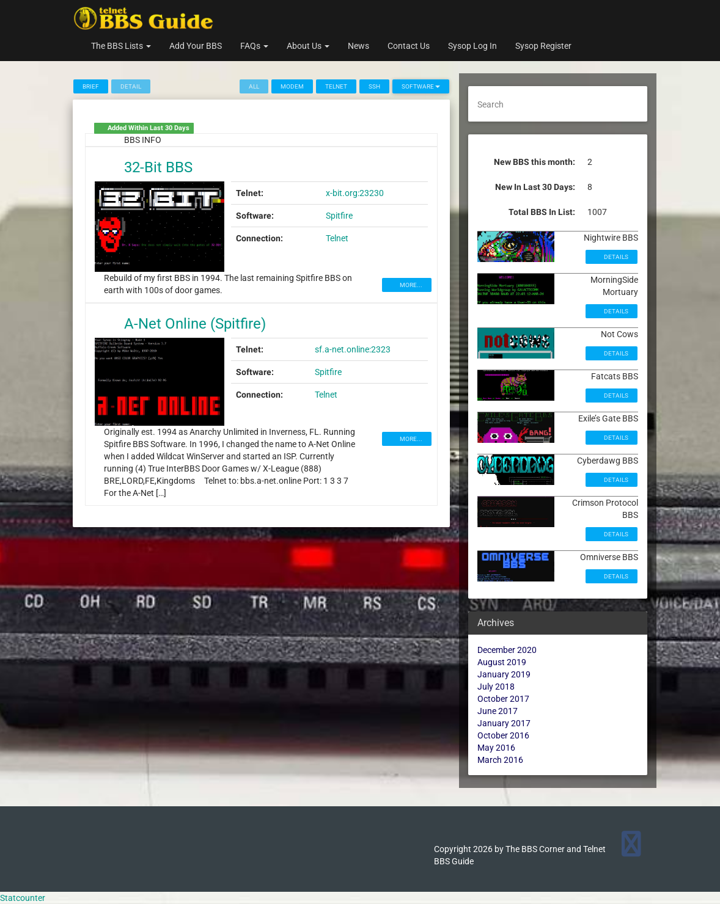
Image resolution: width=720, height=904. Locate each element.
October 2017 (503, 699)
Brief (91, 86)
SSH (374, 86)
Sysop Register (543, 46)
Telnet (336, 86)
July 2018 (496, 686)
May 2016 (496, 748)
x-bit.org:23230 (355, 193)
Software (421, 86)
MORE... (410, 285)
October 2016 (503, 735)
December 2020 (507, 650)
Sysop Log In (472, 46)
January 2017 (504, 723)
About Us (308, 46)
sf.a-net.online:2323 (353, 349)
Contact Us (409, 46)
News (358, 46)
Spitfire (339, 216)
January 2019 (504, 674)
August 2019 (501, 662)
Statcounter (22, 898)
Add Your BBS (195, 46)
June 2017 (497, 711)
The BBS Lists (121, 46)
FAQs (254, 46)
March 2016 (500, 760)
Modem (292, 86)
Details (615, 256)
